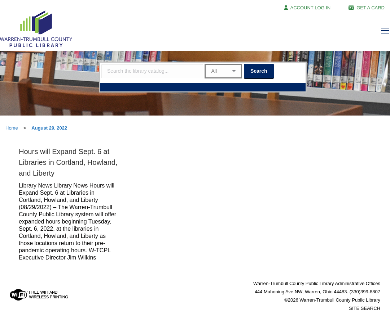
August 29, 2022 (49, 128)
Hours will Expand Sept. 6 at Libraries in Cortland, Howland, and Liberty (68, 162)
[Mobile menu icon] (385, 31)
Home (11, 128)
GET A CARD (370, 7)
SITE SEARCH (364, 308)
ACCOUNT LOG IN (310, 7)
